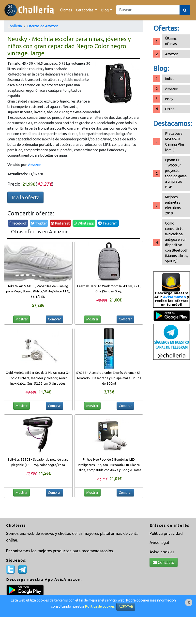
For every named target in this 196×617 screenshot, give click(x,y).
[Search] (148, 10)
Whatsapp (84, 223)
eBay (169, 99)
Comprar (54, 319)
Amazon (34, 165)
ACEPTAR (126, 607)
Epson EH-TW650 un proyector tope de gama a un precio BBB (176, 173)
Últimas (66, 10)
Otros (169, 109)
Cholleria (15, 26)
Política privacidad (166, 533)
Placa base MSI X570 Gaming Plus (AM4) (175, 141)
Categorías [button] (85, 10)
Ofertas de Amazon (42, 26)
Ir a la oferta (25, 197)
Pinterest (60, 223)
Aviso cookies (162, 552)
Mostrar (21, 319)
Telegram (108, 223)
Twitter (39, 223)
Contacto (163, 562)
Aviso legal (159, 542)
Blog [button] (105, 10)
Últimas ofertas (171, 41)
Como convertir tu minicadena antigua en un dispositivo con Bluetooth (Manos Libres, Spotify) (176, 242)
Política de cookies (100, 606)
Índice (169, 78)
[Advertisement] (171, 439)
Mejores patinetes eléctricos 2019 (173, 205)
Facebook (18, 223)
